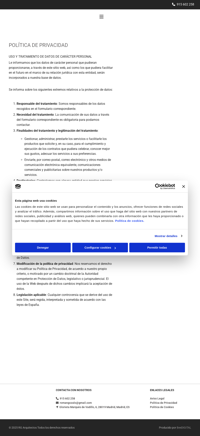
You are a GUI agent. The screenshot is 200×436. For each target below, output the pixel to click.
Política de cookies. (129, 220)
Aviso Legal (157, 398)
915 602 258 (185, 4)
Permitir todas (157, 247)
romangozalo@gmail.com (76, 402)
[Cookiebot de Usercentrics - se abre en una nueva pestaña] (158, 186)
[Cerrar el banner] (183, 186)
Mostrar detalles (166, 236)
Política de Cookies (162, 407)
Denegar (43, 247)
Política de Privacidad (163, 402)
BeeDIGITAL (184, 427)
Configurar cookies (100, 247)
